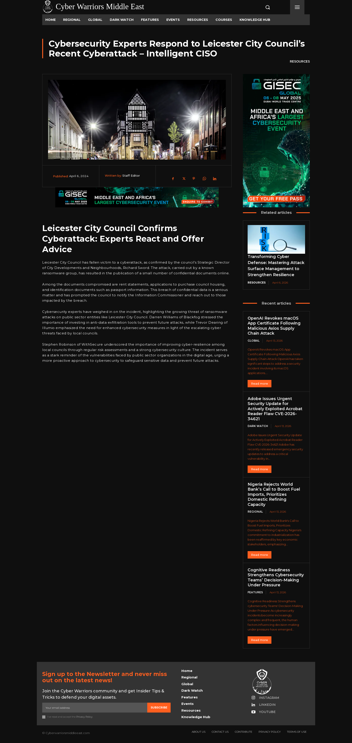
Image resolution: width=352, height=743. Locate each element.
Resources (300, 61)
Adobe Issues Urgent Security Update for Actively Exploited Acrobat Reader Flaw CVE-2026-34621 (275, 408)
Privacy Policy (84, 717)
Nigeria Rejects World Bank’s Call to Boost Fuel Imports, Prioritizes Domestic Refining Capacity (274, 494)
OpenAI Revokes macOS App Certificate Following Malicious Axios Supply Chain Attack (274, 326)
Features (255, 592)
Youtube (267, 712)
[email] (94, 708)
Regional (255, 511)
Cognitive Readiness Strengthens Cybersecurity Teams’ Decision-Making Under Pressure (276, 578)
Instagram (269, 698)
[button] (263, 7)
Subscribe (159, 707)
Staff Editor (131, 175)
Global (254, 340)
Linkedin (267, 705)
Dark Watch (258, 426)
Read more (259, 383)
